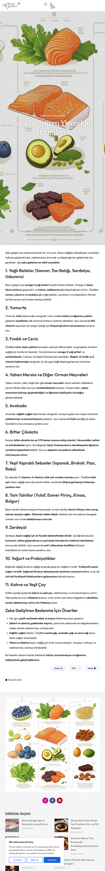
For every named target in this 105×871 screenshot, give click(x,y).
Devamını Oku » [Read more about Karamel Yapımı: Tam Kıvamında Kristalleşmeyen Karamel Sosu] (77, 854)
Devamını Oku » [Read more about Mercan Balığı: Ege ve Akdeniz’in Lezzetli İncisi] (28, 828)
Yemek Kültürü (46, 115)
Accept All (52, 860)
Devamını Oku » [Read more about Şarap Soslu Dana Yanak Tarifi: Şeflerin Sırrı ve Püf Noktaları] (77, 832)
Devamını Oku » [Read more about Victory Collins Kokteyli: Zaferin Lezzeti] (28, 868)
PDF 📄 (75, 668)
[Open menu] (19, 4)
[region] (34, 852)
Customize (17, 860)
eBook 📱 (92, 668)
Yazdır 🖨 (58, 668)
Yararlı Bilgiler (59, 115)
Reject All (35, 860)
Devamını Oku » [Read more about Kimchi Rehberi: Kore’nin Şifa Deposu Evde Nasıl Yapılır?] (60, 868)
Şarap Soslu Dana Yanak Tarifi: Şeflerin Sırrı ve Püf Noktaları (85, 824)
